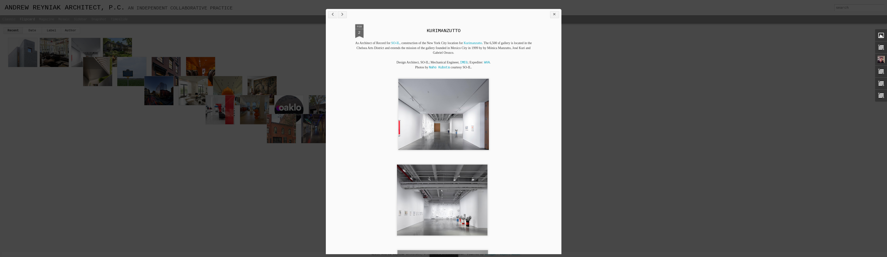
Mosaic (64, 19)
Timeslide (119, 19)
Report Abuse (510, 254)
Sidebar (80, 19)
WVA (487, 62)
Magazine (46, 19)
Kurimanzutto (473, 43)
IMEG (464, 62)
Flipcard (27, 19)
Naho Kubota (439, 67)
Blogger (491, 254)
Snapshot (98, 19)
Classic (9, 19)
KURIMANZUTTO (444, 30)
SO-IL (395, 43)
